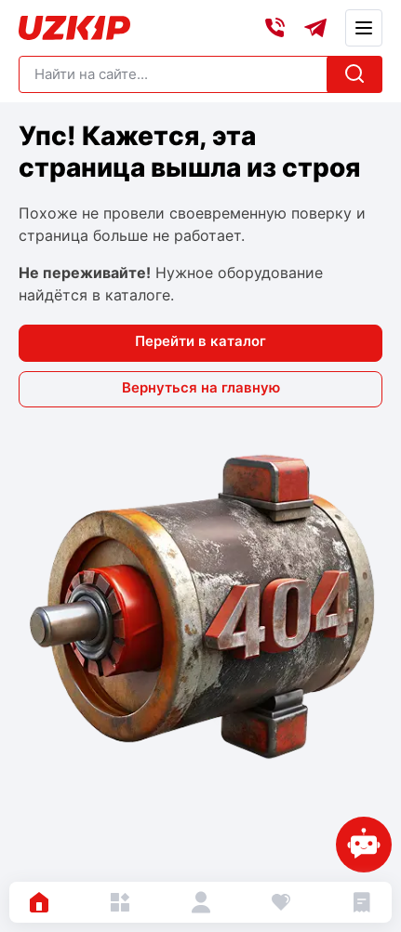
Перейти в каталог (200, 341)
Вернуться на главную (201, 387)
